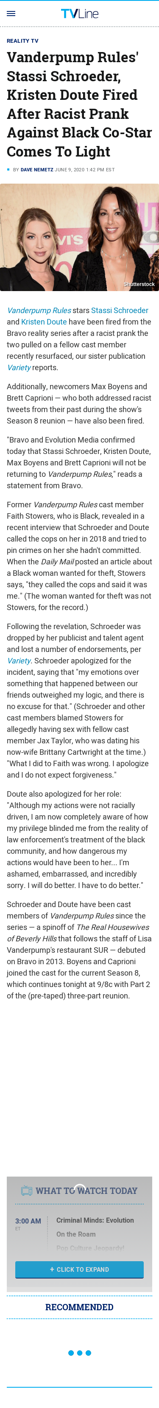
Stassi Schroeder (119, 310)
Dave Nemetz (37, 169)
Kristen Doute (44, 321)
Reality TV (23, 41)
